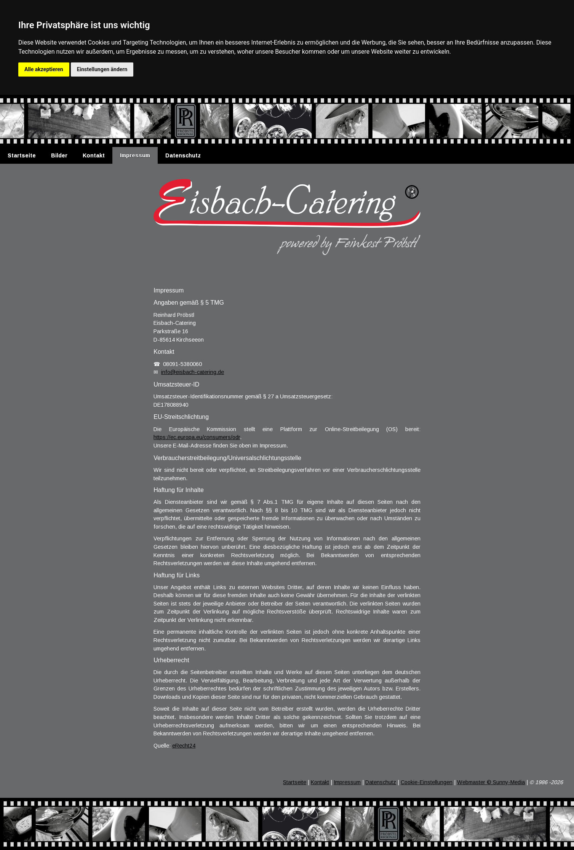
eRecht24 (183, 746)
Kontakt (94, 155)
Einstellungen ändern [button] (102, 69)
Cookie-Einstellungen (426, 782)
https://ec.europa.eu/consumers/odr (196, 437)
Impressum (135, 155)
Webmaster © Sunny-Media (491, 782)
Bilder (59, 155)
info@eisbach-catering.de (192, 372)
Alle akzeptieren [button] (43, 69)
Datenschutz (183, 155)
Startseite (22, 155)
